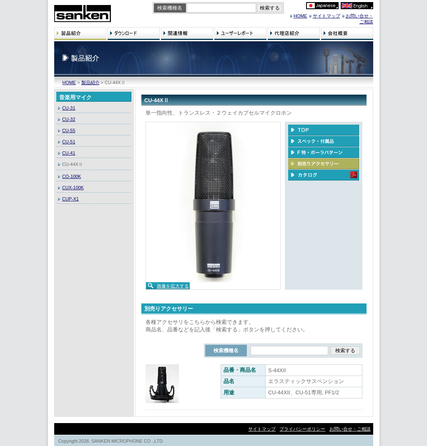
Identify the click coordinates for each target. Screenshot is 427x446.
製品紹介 (90, 82)
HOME (300, 15)
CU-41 (68, 152)
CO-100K (71, 176)
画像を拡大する (173, 285)
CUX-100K (73, 187)
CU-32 (68, 119)
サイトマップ (326, 15)
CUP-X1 (70, 198)
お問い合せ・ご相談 (350, 428)
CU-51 (68, 141)
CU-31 (68, 107)
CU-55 (68, 130)
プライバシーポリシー (302, 428)
